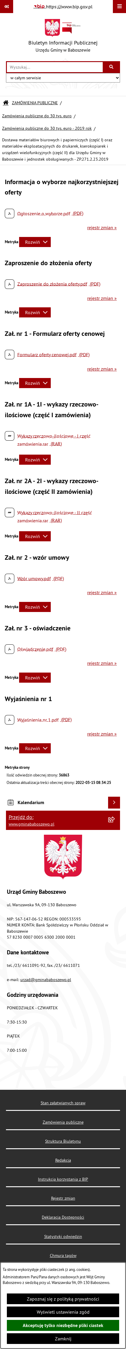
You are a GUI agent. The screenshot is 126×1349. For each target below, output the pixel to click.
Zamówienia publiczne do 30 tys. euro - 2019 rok (47, 128)
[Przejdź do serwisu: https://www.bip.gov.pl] (63, 6)
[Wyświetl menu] (119, 6)
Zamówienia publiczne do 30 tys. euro (37, 115)
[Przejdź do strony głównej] (63, 37)
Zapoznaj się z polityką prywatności (63, 1299)
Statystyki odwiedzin (63, 1236)
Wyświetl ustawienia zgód (63, 1312)
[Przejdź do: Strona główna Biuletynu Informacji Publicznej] (6, 103)
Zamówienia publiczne (63, 1122)
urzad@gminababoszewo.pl (45, 979)
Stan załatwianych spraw (63, 1103)
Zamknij (63, 1339)
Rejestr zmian (63, 1198)
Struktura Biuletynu (63, 1141)
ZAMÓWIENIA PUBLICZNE (35, 102)
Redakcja (63, 1160)
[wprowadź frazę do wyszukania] (55, 67)
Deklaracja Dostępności (63, 1217)
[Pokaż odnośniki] (6, 6)
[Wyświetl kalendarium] (114, 803)
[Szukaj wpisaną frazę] (112, 67)
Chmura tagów (63, 1255)
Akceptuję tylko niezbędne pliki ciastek (63, 1325)
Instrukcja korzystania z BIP (63, 1179)
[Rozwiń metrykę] (35, 242)
